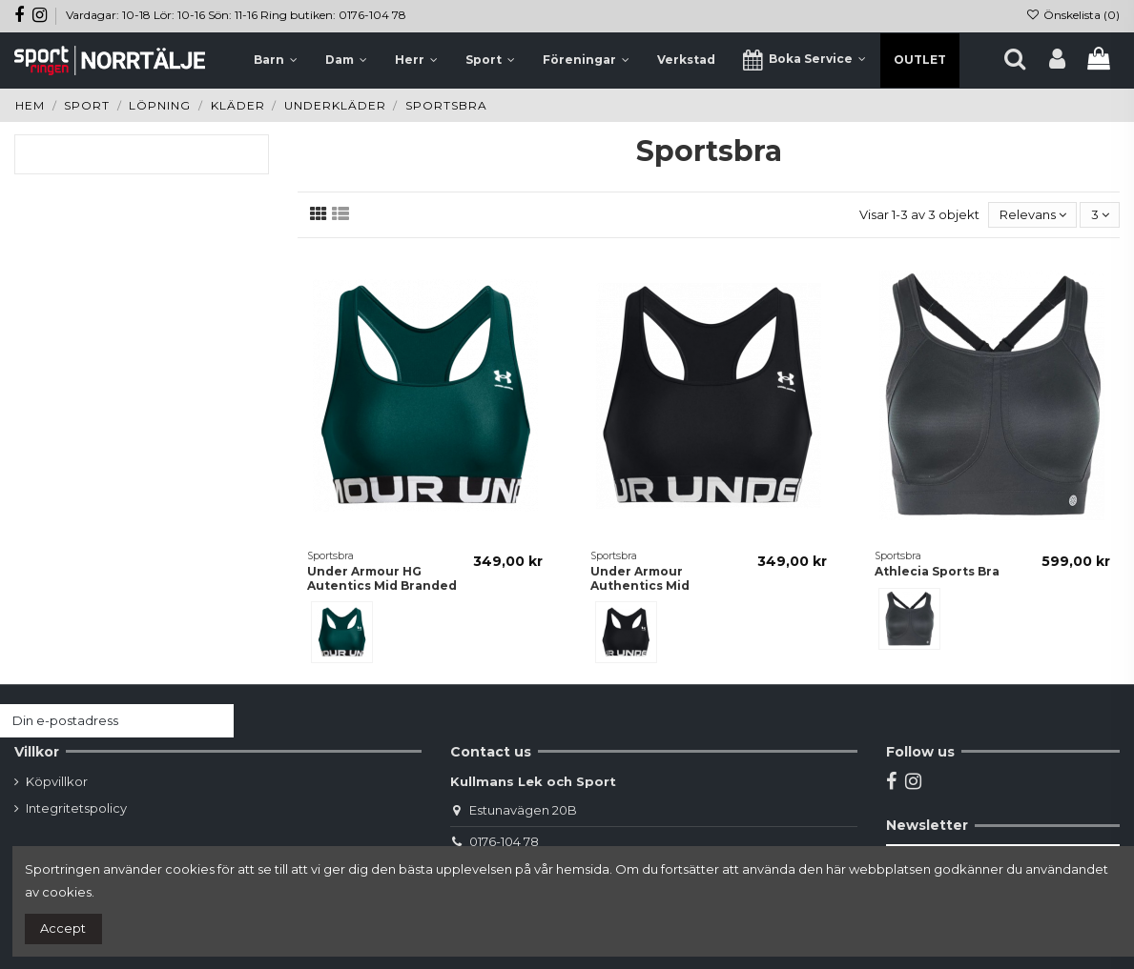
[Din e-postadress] (98, 720)
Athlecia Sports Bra (937, 571)
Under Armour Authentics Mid (640, 578)
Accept (63, 928)
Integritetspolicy (76, 808)
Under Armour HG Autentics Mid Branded (382, 578)
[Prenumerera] (215, 720)
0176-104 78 (504, 841)
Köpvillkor (57, 781)
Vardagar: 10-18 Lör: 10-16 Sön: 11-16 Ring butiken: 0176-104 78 (236, 15)
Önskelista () (1073, 15)
